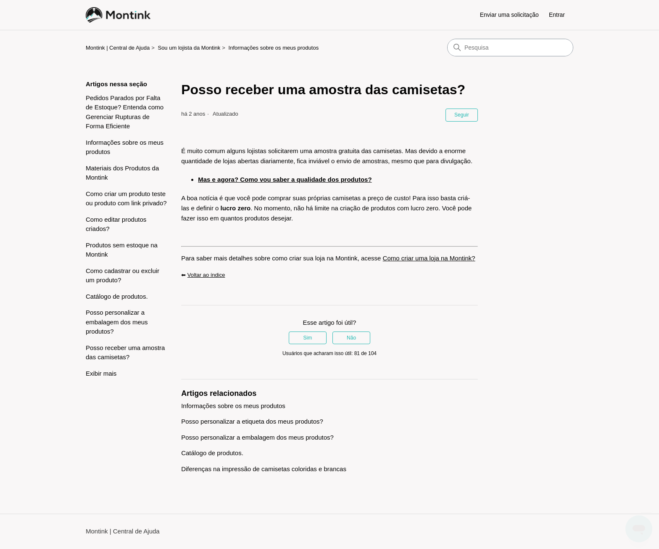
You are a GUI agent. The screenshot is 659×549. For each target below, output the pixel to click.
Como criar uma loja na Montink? (429, 258)
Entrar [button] (557, 14)
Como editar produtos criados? (116, 224)
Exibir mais (101, 373)
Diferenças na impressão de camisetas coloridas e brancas (263, 468)
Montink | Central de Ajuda (118, 48)
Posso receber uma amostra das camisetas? (125, 352)
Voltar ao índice (206, 275)
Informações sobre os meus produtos (274, 48)
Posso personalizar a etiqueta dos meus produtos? (252, 421)
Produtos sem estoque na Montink (122, 249)
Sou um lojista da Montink (189, 48)
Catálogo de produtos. (117, 296)
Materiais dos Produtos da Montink (122, 172)
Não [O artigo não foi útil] (351, 338)
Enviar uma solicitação (509, 14)
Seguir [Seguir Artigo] (461, 115)
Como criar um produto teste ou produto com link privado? (126, 198)
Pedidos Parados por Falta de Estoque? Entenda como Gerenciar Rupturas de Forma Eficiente (124, 112)
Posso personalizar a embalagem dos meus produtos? (117, 322)
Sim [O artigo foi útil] (307, 338)
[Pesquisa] (510, 47)
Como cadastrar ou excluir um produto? (122, 275)
